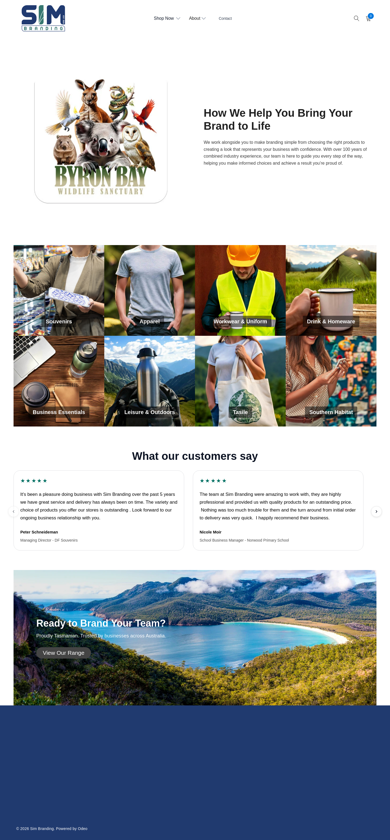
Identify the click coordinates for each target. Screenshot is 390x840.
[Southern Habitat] (331, 381)
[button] (63, 653)
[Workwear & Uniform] (240, 290)
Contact (225, 18)
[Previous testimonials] (13, 511)
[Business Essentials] (59, 381)
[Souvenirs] (59, 290)
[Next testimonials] (376, 511)
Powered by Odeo (71, 828)
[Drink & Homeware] (331, 290)
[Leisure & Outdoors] (149, 381)
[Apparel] (149, 290)
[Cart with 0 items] (368, 18)
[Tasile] (240, 381)
